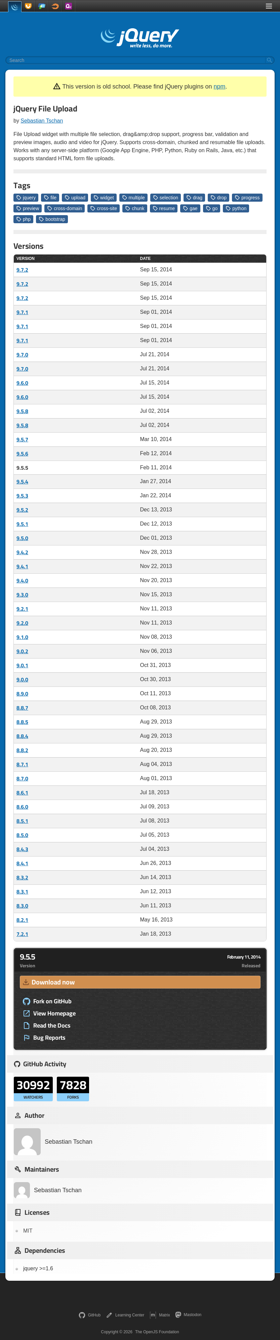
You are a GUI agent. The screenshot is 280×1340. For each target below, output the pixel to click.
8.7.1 (22, 764)
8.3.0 (22, 906)
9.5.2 (22, 510)
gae (190, 208)
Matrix (160, 1315)
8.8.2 (22, 750)
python (236, 208)
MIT (28, 1231)
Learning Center (125, 1315)
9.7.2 (22, 270)
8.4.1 (22, 863)
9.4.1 (22, 566)
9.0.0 (22, 679)
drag (194, 197)
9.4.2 (22, 552)
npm (220, 86)
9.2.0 (22, 623)
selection (165, 197)
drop (218, 197)
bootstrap (52, 219)
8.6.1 (22, 793)
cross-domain (64, 208)
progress (247, 197)
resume (164, 208)
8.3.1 (22, 891)
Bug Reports (44, 1037)
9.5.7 (22, 439)
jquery (26, 197)
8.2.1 (22, 920)
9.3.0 (22, 595)
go (212, 208)
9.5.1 (22, 524)
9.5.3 (22, 496)
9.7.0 (22, 354)
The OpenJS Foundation (157, 1332)
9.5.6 (22, 453)
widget (103, 197)
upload (75, 197)
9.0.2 (22, 651)
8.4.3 (22, 849)
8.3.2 (22, 877)
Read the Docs (47, 1025)
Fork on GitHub (47, 1001)
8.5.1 (22, 821)
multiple (133, 197)
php (23, 219)
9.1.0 (22, 637)
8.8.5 (22, 722)
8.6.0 (22, 807)
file (50, 197)
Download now (48, 982)
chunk (134, 208)
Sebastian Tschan (42, 121)
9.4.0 (22, 580)
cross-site (103, 208)
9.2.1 (22, 609)
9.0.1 (22, 665)
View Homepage (49, 1013)
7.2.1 (22, 934)
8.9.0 (22, 694)
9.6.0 (22, 383)
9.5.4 (22, 481)
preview (27, 208)
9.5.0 (22, 538)
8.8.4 (22, 736)
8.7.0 (22, 778)
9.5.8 (22, 411)
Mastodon (188, 1315)
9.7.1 (22, 312)
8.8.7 (22, 708)
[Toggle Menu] (269, 6)
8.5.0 (22, 835)
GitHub (90, 1315)
